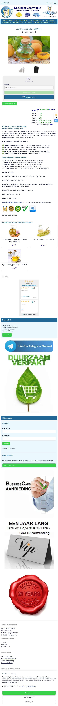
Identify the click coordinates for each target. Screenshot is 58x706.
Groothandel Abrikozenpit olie (12, 202)
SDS (3, 215)
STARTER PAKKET (6, 22)
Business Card (5, 647)
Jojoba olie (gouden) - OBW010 (14, 264)
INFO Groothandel (6, 656)
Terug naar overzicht (9, 103)
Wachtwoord (6, 435)
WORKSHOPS (28, 22)
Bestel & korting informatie (9, 633)
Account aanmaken (9, 465)
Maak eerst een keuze (29, 92)
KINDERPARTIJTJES (18, 22)
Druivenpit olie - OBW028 (43, 239)
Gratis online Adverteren (8, 658)
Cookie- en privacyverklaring (28, 686)
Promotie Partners (7, 663)
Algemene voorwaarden (8, 628)
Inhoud (6, 84)
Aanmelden (7, 335)
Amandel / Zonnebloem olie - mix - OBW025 (14, 240)
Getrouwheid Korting (7, 661)
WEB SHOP (6, 20)
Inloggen (6, 443)
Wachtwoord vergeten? (8, 448)
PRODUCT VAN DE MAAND (47, 20)
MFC (16, 215)
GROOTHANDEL (14, 20)
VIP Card (3, 642)
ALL (6, 215)
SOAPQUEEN (44, 22)
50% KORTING (34, 20)
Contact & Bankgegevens (9, 635)
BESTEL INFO (24, 20)
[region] (29, 682)
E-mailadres (6, 428)
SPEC (9, 215)
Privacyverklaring (6, 630)
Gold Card (4, 644)
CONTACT (53, 22)
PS (12, 215)
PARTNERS (36, 22)
